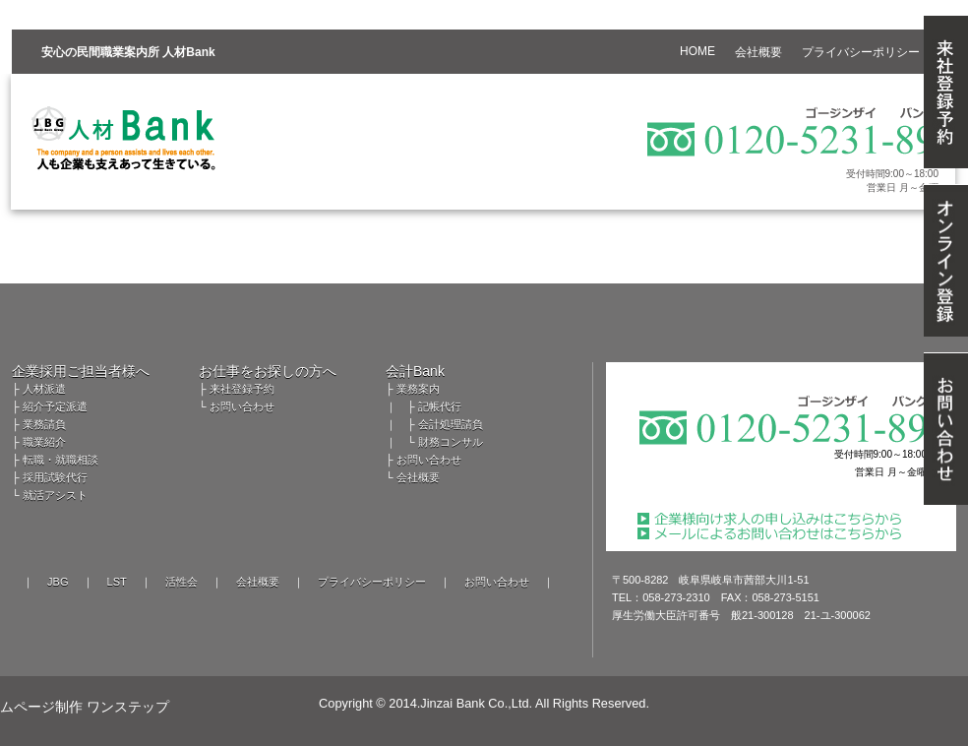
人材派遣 (44, 389)
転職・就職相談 (60, 460)
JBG (57, 582)
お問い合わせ (242, 406)
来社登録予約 (242, 389)
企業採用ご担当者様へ (81, 371)
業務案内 (418, 389)
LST (117, 582)
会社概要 (418, 477)
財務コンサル (450, 442)
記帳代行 (439, 406)
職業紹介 (44, 442)
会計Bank (415, 371)
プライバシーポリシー (372, 582)
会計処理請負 (450, 424)
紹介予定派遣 (55, 406)
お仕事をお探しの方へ (267, 371)
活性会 (181, 582)
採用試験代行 (55, 477)
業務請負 (44, 424)
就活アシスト (55, 495)
